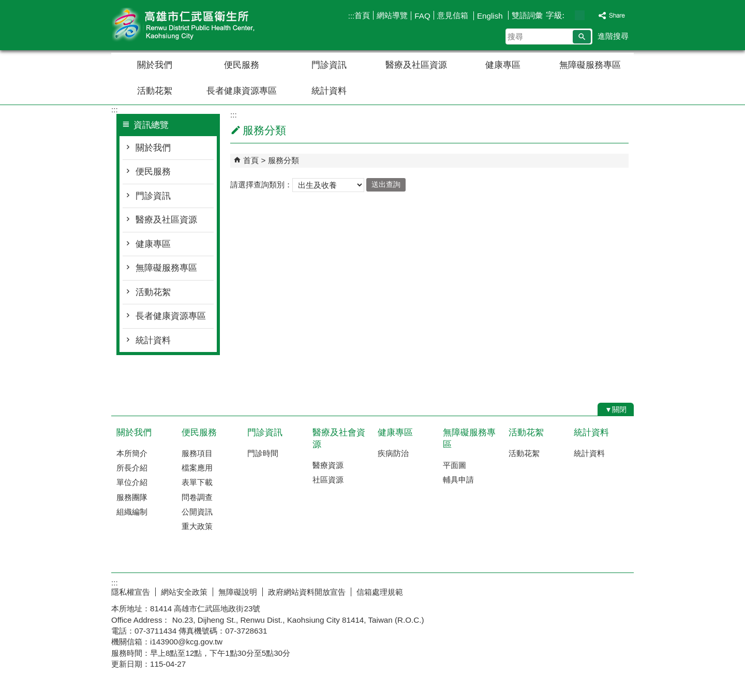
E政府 (545, 589)
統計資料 (329, 91)
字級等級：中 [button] (580, 15)
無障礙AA (596, 590)
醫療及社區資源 (416, 65)
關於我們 (154, 65)
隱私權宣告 (130, 592)
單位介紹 (131, 482)
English (491, 15)
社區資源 (328, 479)
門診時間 (262, 453)
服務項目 (197, 453)
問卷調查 (197, 497)
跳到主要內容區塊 (5, 5)
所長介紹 (131, 467)
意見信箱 (453, 15)
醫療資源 (328, 465)
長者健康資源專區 (241, 91)
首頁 (362, 15)
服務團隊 (131, 497)
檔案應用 (197, 467)
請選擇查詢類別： (261, 184)
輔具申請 (458, 479)
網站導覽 (392, 15)
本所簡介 (131, 453)
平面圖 (454, 465)
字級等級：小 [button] (568, 15)
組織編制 (131, 511)
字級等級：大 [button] (590, 15)
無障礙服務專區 (590, 65)
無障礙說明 (237, 592)
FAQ (422, 15)
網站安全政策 (184, 592)
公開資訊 (197, 511)
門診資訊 (329, 65)
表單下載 (197, 482)
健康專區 (502, 65)
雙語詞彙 (527, 15)
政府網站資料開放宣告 (307, 592)
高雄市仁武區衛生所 (198, 25)
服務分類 (283, 160)
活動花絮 (154, 91)
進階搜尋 (613, 36)
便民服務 (241, 65)
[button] (582, 36)
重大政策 (197, 526)
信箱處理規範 (379, 592)
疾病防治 (393, 453)
